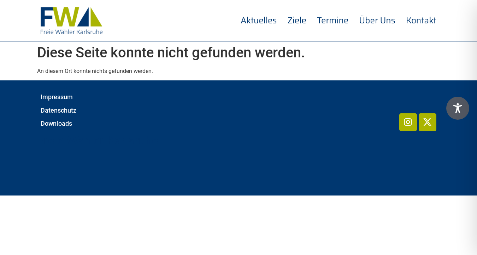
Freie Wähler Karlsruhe (97, 140)
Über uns (377, 21)
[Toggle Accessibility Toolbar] (458, 108)
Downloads (56, 123)
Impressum (57, 97)
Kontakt (421, 21)
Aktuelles (259, 21)
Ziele (296, 21)
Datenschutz (58, 110)
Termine (332, 21)
